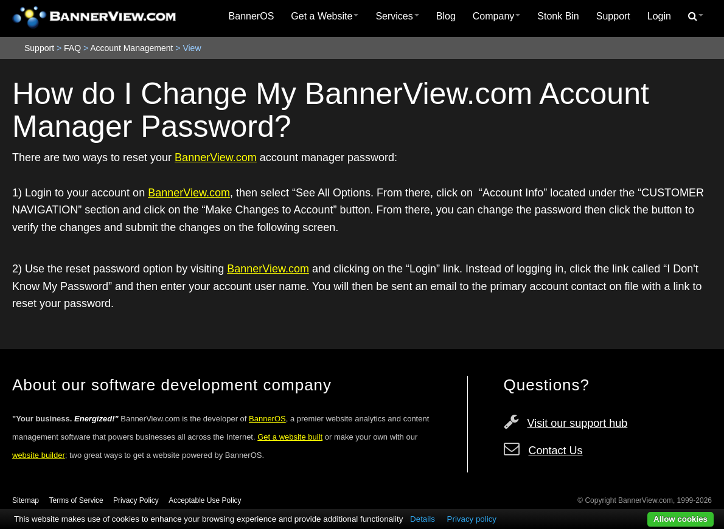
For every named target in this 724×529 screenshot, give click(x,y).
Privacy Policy (136, 500)
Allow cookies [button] (680, 519)
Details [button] (422, 519)
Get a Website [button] (324, 16)
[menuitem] (251, 16)
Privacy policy (471, 519)
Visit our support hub (577, 423)
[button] (696, 16)
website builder (38, 455)
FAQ (72, 48)
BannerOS (251, 16)
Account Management (131, 48)
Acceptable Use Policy (205, 500)
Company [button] (496, 16)
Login (659, 16)
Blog (446, 16)
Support (613, 16)
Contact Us (556, 450)
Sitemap (25, 500)
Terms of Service (76, 500)
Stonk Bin (558, 16)
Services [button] (397, 16)
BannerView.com (216, 157)
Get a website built (289, 436)
